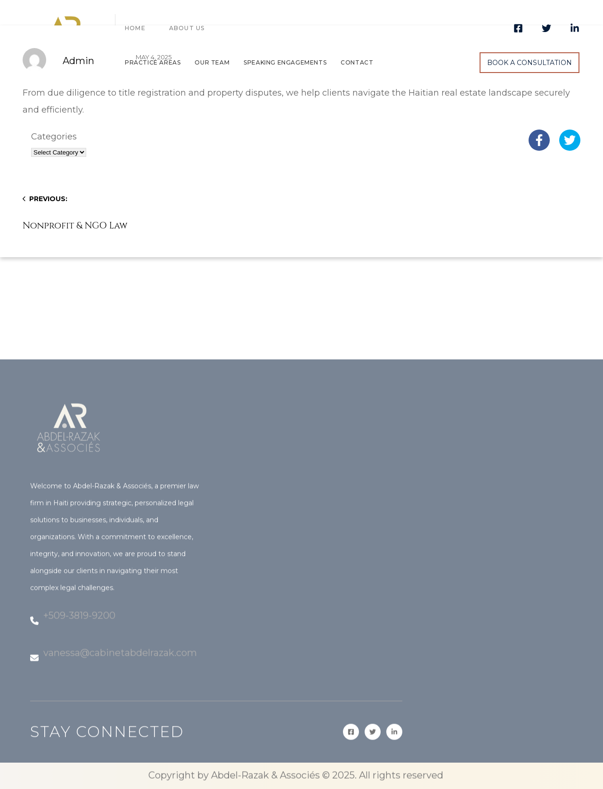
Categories (54, 136)
